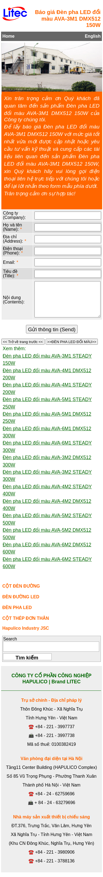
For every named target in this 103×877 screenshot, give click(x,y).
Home (8, 36)
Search (10, 639)
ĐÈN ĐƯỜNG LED (20, 596)
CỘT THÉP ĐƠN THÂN (25, 618)
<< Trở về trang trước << (23, 342)
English (93, 36)
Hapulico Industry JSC (25, 628)
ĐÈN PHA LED (17, 607)
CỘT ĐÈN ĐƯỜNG (21, 586)
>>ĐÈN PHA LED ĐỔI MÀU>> (71, 342)
